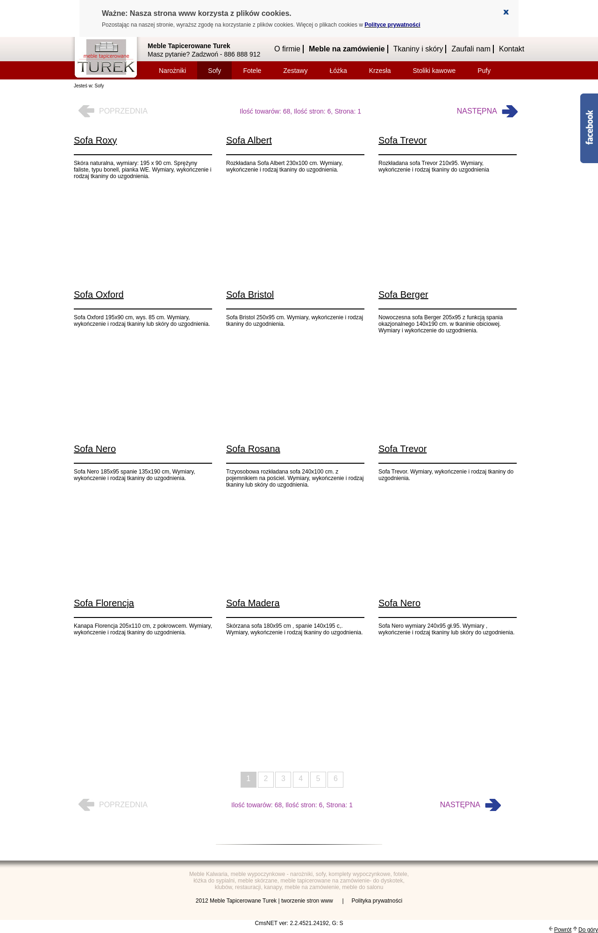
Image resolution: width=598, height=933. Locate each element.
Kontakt (511, 49)
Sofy (214, 70)
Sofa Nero (95, 449)
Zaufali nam (471, 49)
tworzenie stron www (308, 900)
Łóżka (338, 70)
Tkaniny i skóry (418, 49)
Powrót (562, 929)
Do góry (588, 929)
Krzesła (380, 70)
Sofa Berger (403, 294)
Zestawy (295, 70)
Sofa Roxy (95, 140)
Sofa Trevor (402, 140)
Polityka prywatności (376, 900)
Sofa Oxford (99, 294)
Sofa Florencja (104, 603)
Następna (477, 111)
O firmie (287, 49)
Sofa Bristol (250, 294)
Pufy (484, 70)
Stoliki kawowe (434, 70)
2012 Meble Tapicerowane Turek (236, 900)
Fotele (252, 70)
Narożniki (172, 70)
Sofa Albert (249, 140)
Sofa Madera (253, 603)
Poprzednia (123, 111)
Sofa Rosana (253, 449)
